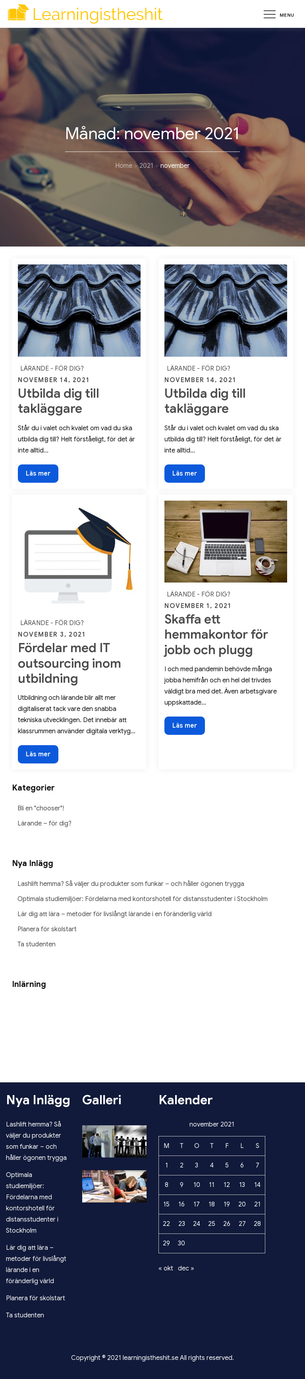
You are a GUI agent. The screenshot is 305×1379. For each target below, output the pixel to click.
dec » (186, 1268)
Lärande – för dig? (44, 823)
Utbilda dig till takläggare (58, 400)
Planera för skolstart (47, 929)
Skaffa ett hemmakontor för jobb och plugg (216, 634)
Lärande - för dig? (52, 369)
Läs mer (41, 475)
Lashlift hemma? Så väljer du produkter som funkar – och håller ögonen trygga (130, 884)
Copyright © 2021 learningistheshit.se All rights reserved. (152, 1358)
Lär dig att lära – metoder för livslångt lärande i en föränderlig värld (114, 914)
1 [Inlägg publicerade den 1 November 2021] (166, 1165)
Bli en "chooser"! (40, 808)
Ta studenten (36, 944)
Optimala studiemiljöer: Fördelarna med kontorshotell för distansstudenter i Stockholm (142, 899)
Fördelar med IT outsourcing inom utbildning (69, 663)
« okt (165, 1268)
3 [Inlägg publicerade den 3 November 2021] (196, 1165)
